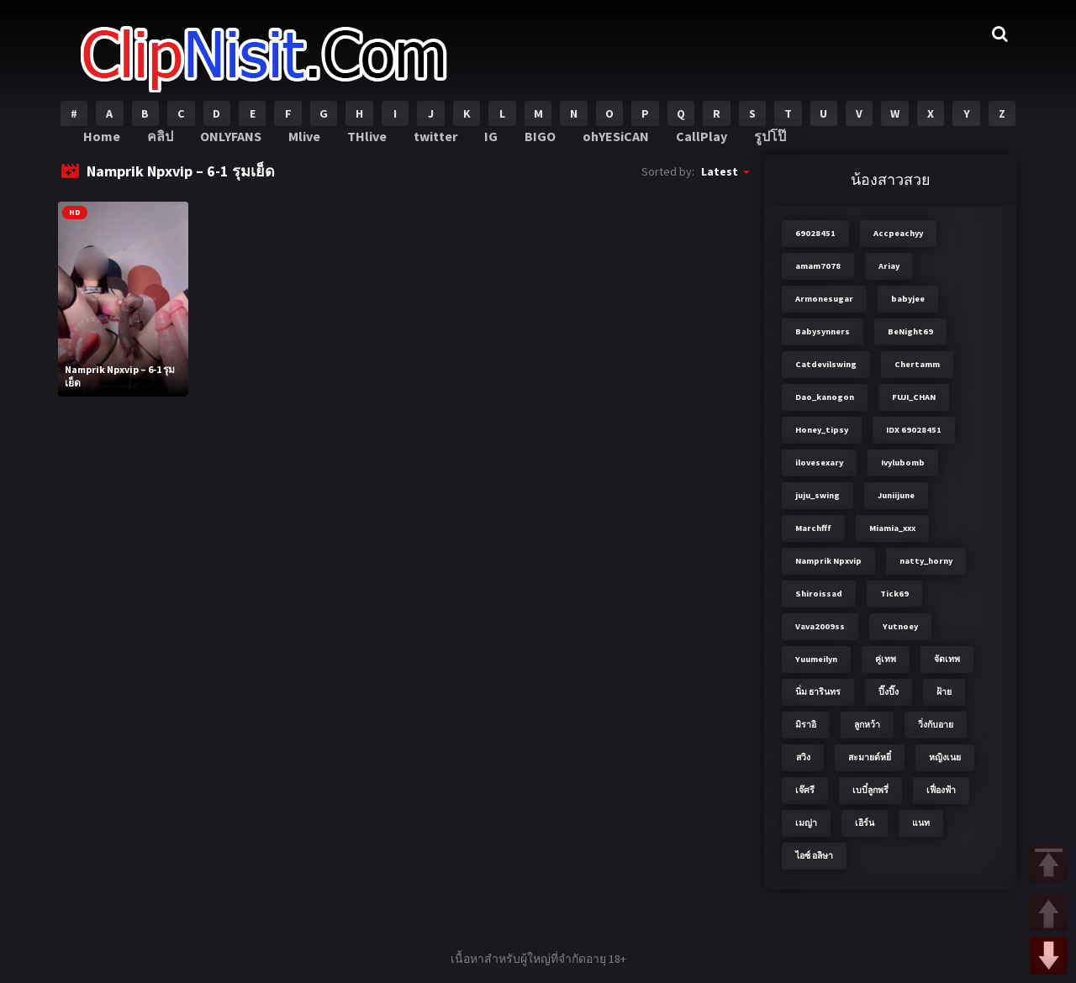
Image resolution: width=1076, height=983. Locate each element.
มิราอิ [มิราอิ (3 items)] (805, 724)
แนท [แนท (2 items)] (921, 822)
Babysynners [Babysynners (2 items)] (822, 331)
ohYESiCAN (608, 142)
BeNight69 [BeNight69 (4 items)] (910, 331)
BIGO (534, 142)
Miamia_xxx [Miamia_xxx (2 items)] (892, 528)
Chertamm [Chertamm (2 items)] (917, 364)
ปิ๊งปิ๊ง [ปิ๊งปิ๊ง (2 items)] (888, 691)
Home (107, 142)
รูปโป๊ (757, 142)
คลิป (165, 142)
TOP (1049, 863)
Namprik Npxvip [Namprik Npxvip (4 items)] (828, 560)
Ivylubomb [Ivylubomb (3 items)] (903, 462)
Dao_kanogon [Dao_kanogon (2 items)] (824, 397)
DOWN (1049, 956)
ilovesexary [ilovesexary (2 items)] (819, 462)
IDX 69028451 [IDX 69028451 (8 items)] (914, 429)
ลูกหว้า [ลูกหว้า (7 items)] (867, 724)
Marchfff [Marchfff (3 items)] (813, 528)
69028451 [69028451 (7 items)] (815, 233)
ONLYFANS (235, 142)
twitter (433, 142)
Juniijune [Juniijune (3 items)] (896, 495)
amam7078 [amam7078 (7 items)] (818, 265)
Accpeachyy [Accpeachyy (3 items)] (898, 233)
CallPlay (690, 142)
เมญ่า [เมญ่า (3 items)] (806, 822)
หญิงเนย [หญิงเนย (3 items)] (945, 757)
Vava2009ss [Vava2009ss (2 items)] (820, 626)
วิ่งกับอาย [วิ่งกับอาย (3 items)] (935, 724)
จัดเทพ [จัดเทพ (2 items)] (947, 659)
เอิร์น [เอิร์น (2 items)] (864, 822)
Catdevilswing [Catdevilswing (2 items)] (826, 364)
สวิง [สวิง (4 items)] (803, 757)
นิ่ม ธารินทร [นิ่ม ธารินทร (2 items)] (818, 691)
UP (1049, 914)
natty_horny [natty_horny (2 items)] (925, 560)
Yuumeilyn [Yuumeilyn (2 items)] (816, 659)
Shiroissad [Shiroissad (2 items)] (818, 593)
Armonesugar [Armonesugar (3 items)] (824, 298)
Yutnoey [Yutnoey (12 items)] (900, 626)
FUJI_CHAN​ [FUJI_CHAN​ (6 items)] (914, 397)
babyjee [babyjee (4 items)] (908, 298)
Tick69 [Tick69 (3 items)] (894, 593)
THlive (366, 142)
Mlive (306, 142)
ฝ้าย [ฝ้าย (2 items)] (944, 691)
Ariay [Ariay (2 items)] (888, 265)
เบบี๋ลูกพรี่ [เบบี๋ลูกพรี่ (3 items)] (870, 790)
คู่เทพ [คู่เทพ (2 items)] (885, 659)
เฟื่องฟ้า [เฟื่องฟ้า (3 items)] (941, 790)
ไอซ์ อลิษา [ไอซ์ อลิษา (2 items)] (814, 855)
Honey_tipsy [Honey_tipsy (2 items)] (821, 429)
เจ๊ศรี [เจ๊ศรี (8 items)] (805, 790)
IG (487, 142)
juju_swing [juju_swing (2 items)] (817, 495)
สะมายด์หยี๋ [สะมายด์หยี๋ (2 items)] (869, 757)
